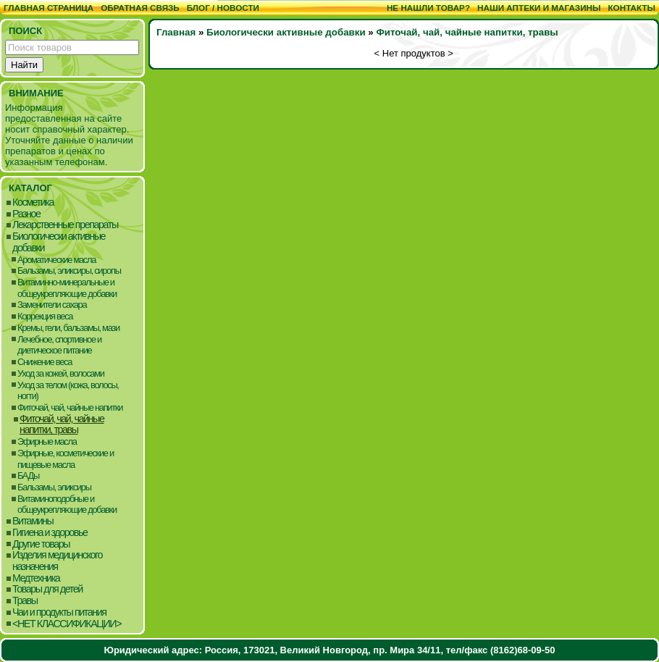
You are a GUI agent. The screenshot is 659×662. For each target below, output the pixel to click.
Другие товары (41, 544)
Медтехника (35, 578)
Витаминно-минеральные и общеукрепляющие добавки (67, 288)
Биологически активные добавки (58, 242)
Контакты (631, 7)
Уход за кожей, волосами (60, 373)
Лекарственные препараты (65, 224)
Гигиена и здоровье (50, 532)
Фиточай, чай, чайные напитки (69, 407)
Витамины (32, 521)
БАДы (28, 475)
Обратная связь (140, 7)
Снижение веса (44, 361)
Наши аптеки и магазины (538, 7)
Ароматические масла (56, 259)
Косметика (33, 202)
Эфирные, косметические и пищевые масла (65, 459)
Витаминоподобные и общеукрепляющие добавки (67, 504)
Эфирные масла (47, 441)
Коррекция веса (44, 316)
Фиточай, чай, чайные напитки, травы (62, 425)
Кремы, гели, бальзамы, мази (68, 327)
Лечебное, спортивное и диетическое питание (59, 345)
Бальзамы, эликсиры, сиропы (69, 270)
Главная (176, 32)
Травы (25, 600)
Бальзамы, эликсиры (54, 487)
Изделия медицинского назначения (57, 561)
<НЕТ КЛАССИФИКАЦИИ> (66, 624)
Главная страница (48, 7)
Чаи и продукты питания (59, 612)
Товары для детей (47, 589)
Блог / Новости (223, 7)
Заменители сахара (51, 304)
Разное (26, 214)
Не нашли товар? (428, 7)
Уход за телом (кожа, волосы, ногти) (68, 391)
